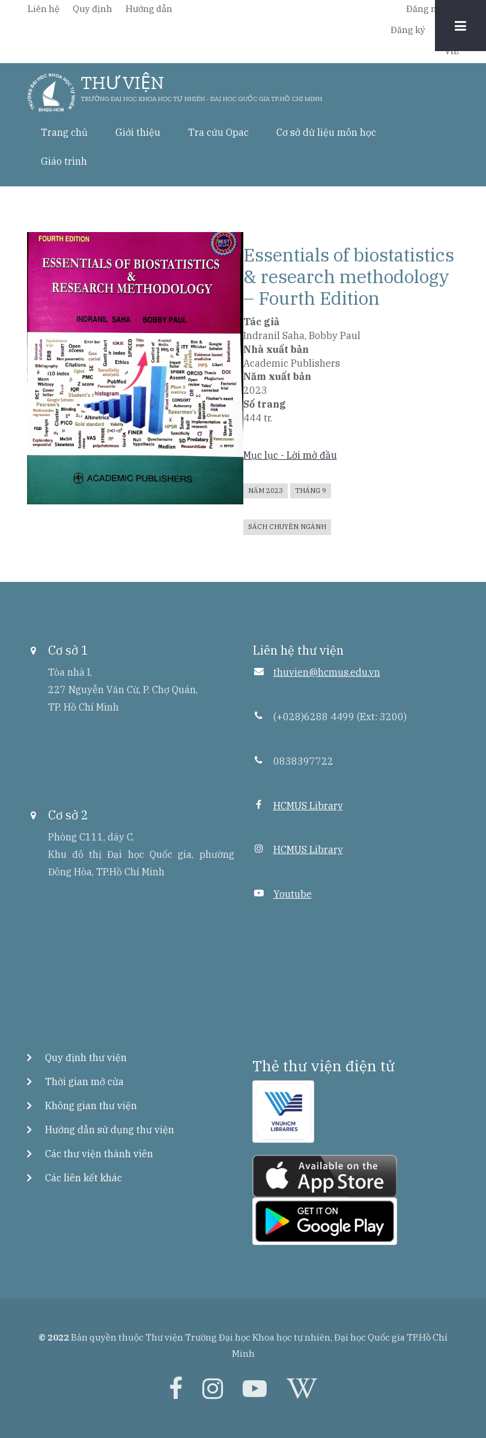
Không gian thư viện (91, 1106)
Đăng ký (407, 29)
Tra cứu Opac (218, 132)
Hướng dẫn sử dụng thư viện (109, 1130)
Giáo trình (64, 161)
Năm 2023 (265, 490)
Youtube (292, 894)
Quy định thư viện (86, 1057)
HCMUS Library (308, 806)
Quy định (92, 8)
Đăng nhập (429, 8)
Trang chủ (64, 132)
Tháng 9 (310, 490)
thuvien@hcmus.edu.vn (326, 672)
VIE (452, 51)
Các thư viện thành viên (99, 1154)
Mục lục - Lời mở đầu (290, 455)
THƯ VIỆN (122, 83)
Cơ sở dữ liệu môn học (326, 132)
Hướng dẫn (149, 8)
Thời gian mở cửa (84, 1081)
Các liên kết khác (83, 1178)
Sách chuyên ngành (287, 526)
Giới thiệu (137, 132)
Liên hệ (43, 8)
